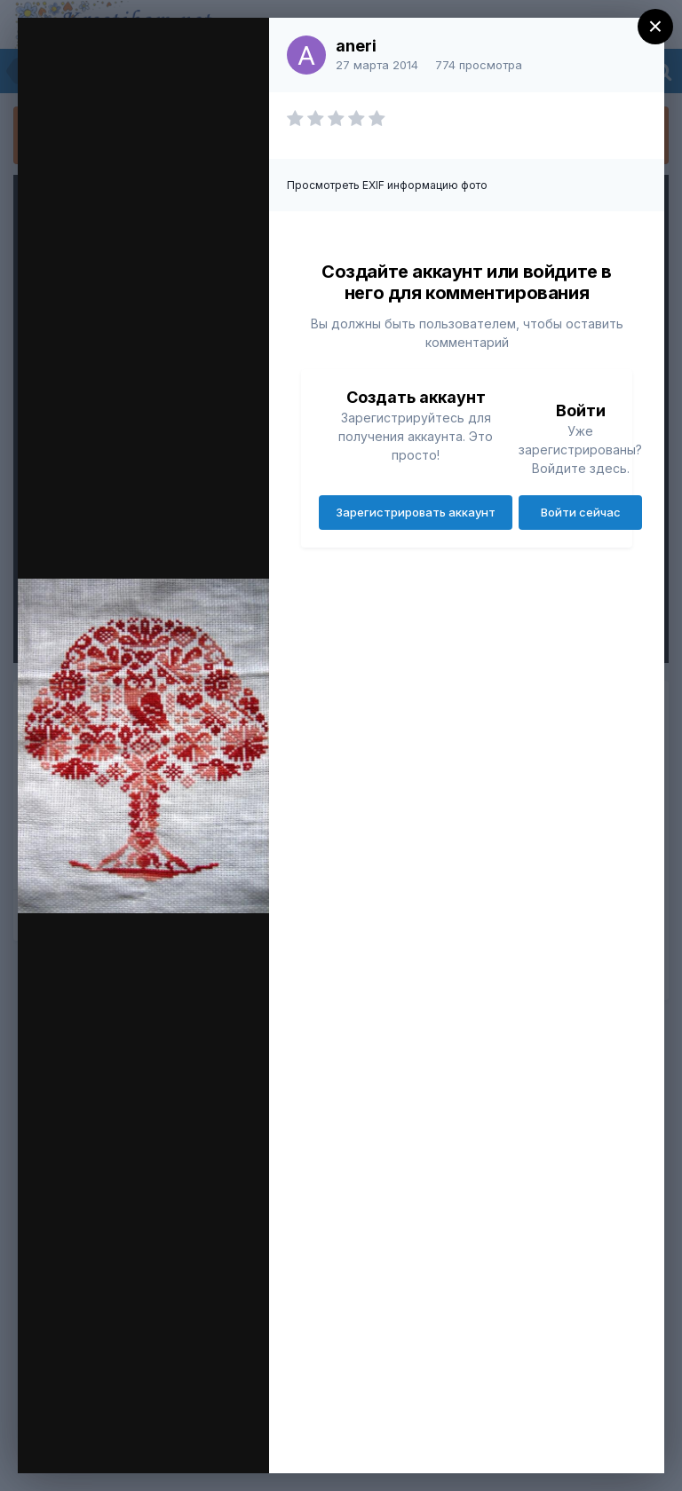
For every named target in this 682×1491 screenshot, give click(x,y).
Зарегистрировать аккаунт (416, 512)
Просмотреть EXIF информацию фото (387, 185)
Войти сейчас (581, 512)
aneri (356, 45)
